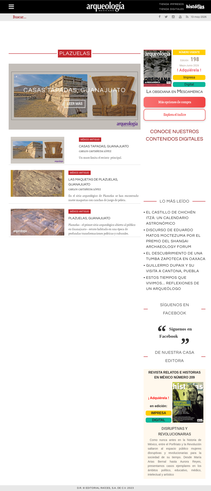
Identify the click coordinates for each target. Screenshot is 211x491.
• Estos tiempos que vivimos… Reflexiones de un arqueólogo (171, 283)
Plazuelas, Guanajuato (89, 218)
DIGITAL (158, 420)
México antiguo (90, 139)
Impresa (189, 77)
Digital (189, 84)
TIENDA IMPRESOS (171, 5)
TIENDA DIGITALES (171, 10)
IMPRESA (158, 413)
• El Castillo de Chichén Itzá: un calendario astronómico (170, 217)
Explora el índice (174, 114)
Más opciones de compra (174, 102)
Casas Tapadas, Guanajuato (74, 90)
